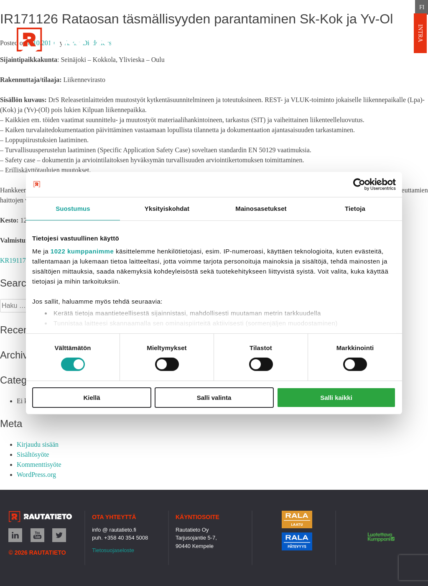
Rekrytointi (380, 71)
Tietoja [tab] (355, 208)
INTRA (420, 33)
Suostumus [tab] (73, 208)
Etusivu (97, 71)
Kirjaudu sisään (38, 444)
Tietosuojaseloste (113, 550)
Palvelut (146, 71)
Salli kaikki (336, 397)
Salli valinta (214, 397)
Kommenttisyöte (39, 464)
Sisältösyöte (33, 454)
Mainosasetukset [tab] (260, 208)
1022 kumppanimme (82, 251)
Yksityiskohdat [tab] (167, 208)
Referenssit (204, 71)
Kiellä (91, 397)
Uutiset (326, 71)
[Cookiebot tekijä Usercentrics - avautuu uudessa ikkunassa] (359, 184)
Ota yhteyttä (270, 71)
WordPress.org (36, 474)
